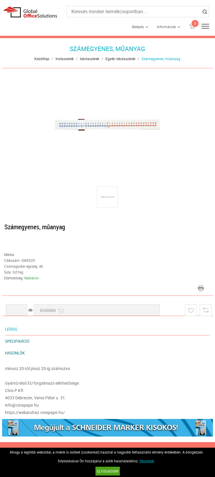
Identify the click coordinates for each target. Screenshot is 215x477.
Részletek (147, 461)
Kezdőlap (41, 58)
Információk (166, 26)
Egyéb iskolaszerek (120, 58)
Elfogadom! (107, 471)
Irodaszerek (65, 58)
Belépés (138, 26)
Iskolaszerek (89, 58)
